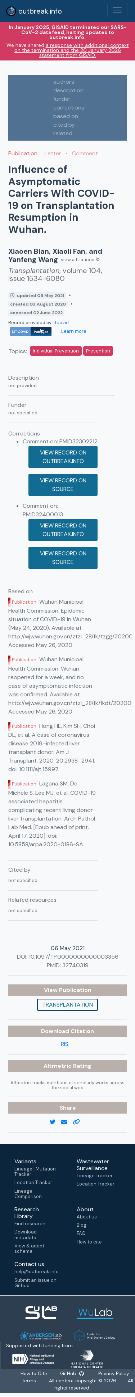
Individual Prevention (56, 351)
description (68, 90)
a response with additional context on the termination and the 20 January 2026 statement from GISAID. (71, 50)
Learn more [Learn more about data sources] (73, 331)
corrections (68, 107)
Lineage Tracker (95, 1175)
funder (62, 99)
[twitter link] (55, 1122)
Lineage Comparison (28, 1193)
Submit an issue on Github (35, 1282)
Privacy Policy (113, 1374)
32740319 (75, 965)
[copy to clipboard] (79, 1122)
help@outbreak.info (36, 1271)
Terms (29, 1381)
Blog (81, 1225)
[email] (67, 1122)
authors (63, 82)
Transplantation (67, 1004)
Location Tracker (33, 1182)
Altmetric (58, 1066)
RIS (64, 1044)
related (62, 133)
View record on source (63, 485)
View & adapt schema (29, 1248)
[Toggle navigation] (117, 10)
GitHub (72, 1374)
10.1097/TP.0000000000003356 (73, 956)
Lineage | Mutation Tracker (35, 1171)
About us (87, 1217)
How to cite (89, 1242)
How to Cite (34, 1374)
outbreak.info (34, 11)
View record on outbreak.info (63, 457)
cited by (64, 124)
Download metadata (25, 1234)
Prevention (98, 351)
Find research (29, 1223)
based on (65, 116)
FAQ (81, 1233)
